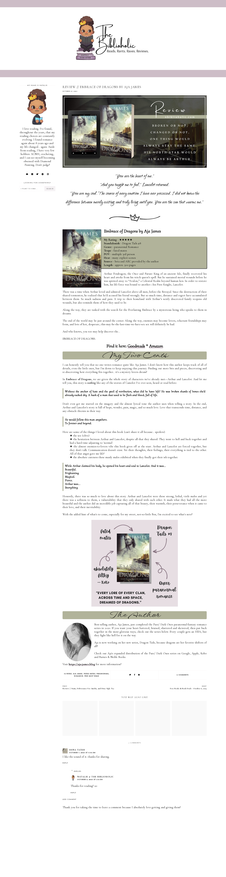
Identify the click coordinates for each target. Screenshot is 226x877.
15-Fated (68, 674)
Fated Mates (90, 674)
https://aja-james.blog (82, 664)
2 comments (183, 675)
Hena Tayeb (77, 750)
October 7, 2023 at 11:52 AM (82, 753)
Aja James (78, 674)
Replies (77, 771)
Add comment (69, 799)
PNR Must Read (91, 676)
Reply (65, 763)
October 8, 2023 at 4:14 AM (90, 779)
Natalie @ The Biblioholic (95, 776)
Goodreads (136, 346)
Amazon (156, 346)
